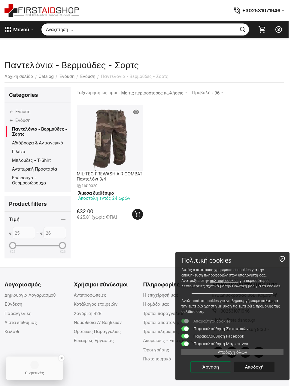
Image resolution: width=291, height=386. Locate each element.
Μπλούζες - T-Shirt (31, 160)
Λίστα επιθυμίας (21, 322)
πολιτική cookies (224, 280)
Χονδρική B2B (88, 313)
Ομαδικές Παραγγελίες (97, 331)
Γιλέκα (19, 151)
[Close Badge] (62, 358)
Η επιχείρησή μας (160, 295)
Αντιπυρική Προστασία (34, 168)
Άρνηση (210, 367)
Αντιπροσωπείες (90, 295)
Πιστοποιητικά (157, 358)
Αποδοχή (254, 367)
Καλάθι (12, 331)
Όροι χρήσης (156, 349)
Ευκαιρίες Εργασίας (94, 340)
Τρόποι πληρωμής (161, 331)
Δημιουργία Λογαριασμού (30, 295)
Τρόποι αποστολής (161, 322)
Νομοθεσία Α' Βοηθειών (98, 322)
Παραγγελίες (18, 313)
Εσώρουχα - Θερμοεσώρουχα (29, 180)
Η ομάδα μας (156, 304)
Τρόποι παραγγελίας (163, 313)
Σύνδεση (13, 304)
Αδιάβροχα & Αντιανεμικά (37, 142)
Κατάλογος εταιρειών (96, 304)
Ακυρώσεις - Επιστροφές (168, 340)
